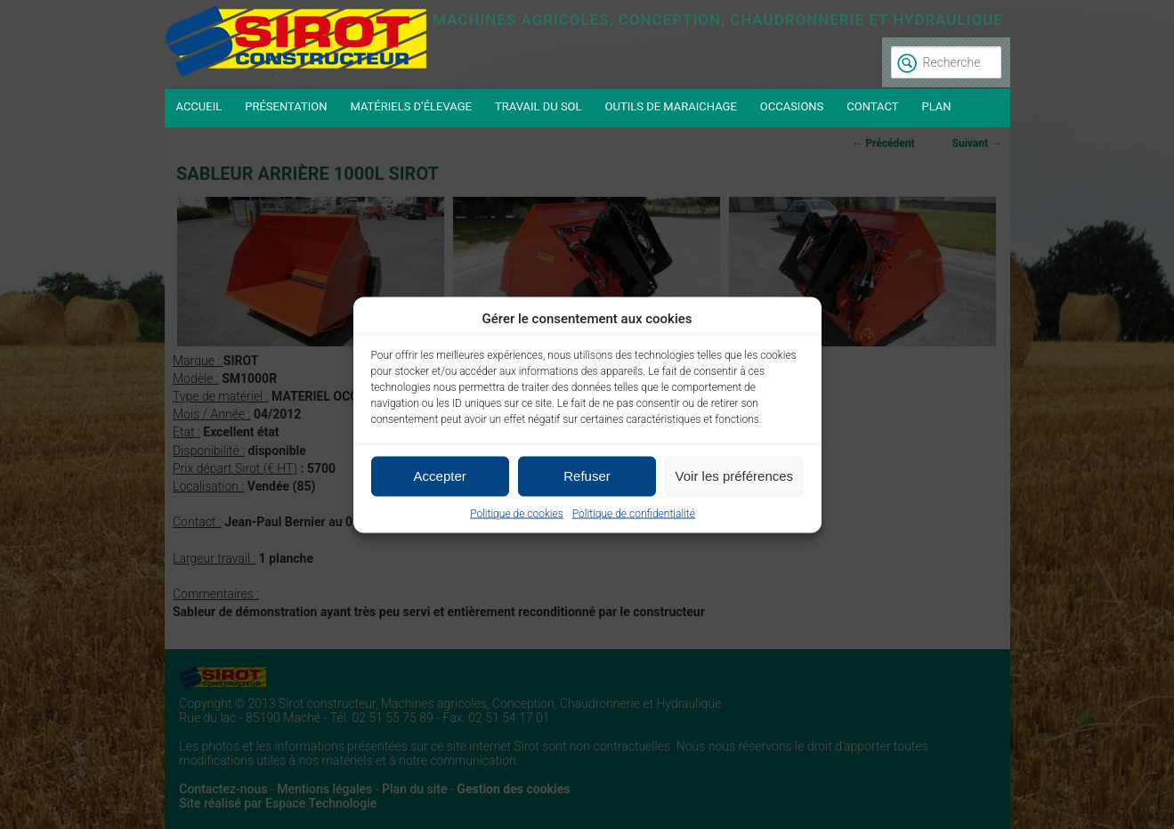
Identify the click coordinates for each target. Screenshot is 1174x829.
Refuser (587, 476)
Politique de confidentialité (633, 513)
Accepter (440, 476)
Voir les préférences (735, 476)
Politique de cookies (516, 513)
